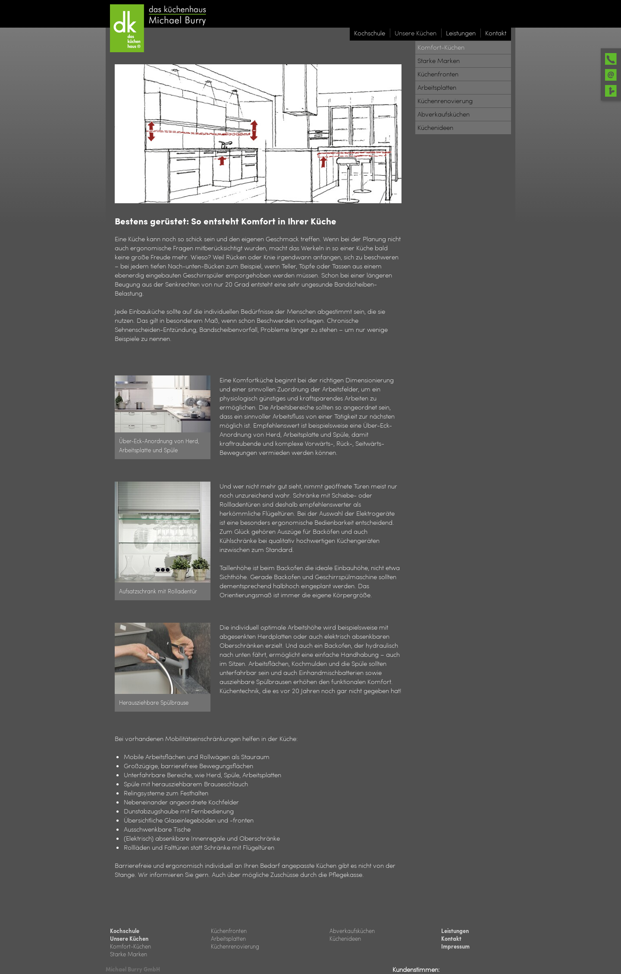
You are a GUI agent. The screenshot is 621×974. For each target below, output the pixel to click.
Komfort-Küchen (130, 946)
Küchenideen (345, 938)
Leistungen (455, 931)
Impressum (455, 946)
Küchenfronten (229, 930)
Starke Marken (128, 954)
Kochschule (124, 931)
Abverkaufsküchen (352, 930)
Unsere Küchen (129, 938)
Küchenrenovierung (235, 946)
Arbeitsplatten (228, 938)
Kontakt (451, 938)
